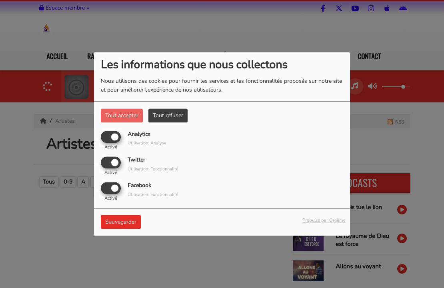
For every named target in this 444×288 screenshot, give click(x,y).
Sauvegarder (120, 222)
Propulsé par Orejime (324, 221)
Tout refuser (168, 115)
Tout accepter (121, 115)
